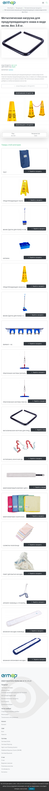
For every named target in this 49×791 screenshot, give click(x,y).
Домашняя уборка (6, 704)
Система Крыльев (6, 753)
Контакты (4, 772)
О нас (3, 760)
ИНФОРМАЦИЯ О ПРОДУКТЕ (24, 86)
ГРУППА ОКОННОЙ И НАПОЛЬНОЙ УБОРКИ (14, 692)
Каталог (3, 724)
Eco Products (5, 701)
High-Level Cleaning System (9, 747)
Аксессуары (5, 714)
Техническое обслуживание (9, 717)
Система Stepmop (6, 744)
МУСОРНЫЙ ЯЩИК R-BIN (8, 695)
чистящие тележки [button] (7, 687)
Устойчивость (5, 769)
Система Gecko (5, 741)
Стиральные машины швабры (10, 711)
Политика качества (7, 766)
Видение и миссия (6, 763)
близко (31, 788)
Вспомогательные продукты (9, 698)
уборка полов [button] (5, 690)
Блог (2, 731)
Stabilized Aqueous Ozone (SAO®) (11, 750)
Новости (3, 734)
